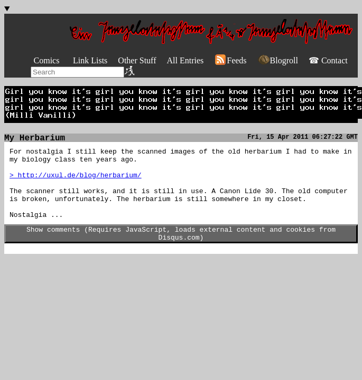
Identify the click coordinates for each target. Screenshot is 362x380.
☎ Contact (328, 60)
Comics (47, 60)
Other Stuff (137, 60)
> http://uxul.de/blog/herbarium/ (76, 182)
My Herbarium (34, 139)
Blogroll (277, 60)
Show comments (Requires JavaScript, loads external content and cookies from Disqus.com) (181, 251)
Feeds (230, 60)
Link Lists (90, 60)
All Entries (184, 60)
